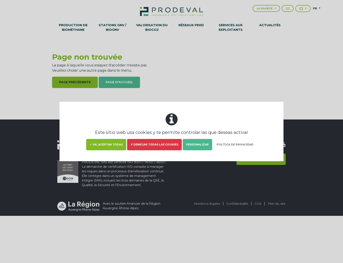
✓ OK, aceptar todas (106, 144)
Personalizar (197, 144)
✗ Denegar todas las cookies (154, 144)
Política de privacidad (235, 144)
